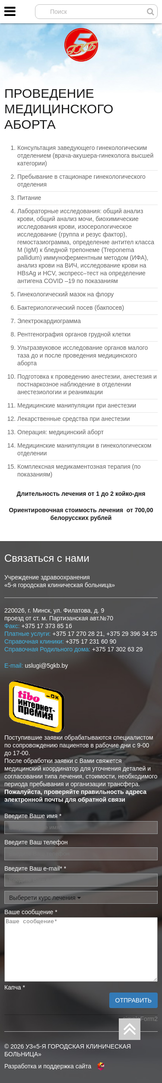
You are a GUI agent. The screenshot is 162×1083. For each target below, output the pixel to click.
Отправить (133, 1000)
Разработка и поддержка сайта (47, 1066)
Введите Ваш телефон (36, 842)
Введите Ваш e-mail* (35, 868)
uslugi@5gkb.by (46, 665)
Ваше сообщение (30, 912)
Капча (14, 987)
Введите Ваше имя (32, 815)
